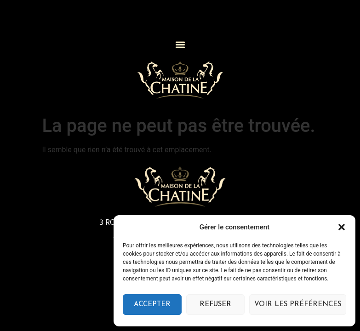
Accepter (152, 304)
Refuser (215, 304)
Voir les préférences (297, 304)
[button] (341, 227)
